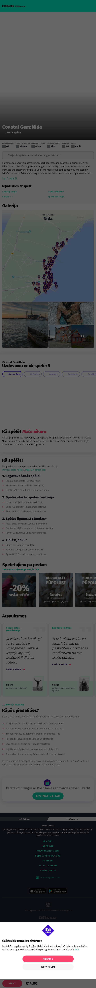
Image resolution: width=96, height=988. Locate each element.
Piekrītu (48, 959)
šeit (77, 949)
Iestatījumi (48, 967)
